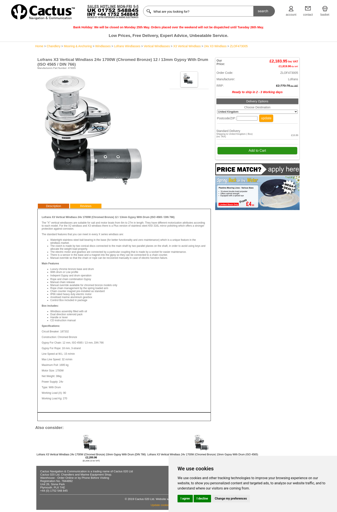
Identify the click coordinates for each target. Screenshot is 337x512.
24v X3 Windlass (215, 46)
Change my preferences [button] (231, 498)
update (266, 118)
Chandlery (53, 46)
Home (39, 46)
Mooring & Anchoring (78, 46)
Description (53, 206)
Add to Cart (257, 150)
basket (324, 14)
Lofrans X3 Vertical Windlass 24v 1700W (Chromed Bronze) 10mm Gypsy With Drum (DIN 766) (91, 457)
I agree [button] (185, 498)
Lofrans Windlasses (127, 46)
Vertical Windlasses (157, 46)
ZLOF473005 (239, 46)
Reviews (86, 206)
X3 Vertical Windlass (187, 46)
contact (308, 14)
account (291, 14)
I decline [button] (202, 498)
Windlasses (103, 46)
